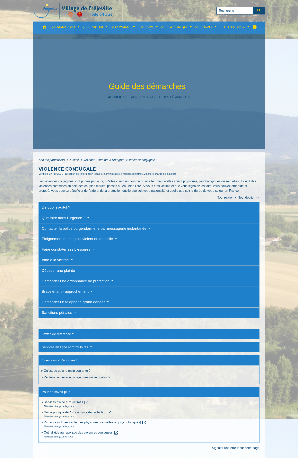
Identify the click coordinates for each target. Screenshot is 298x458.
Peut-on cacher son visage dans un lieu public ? (77, 377)
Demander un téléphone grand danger (74, 302)
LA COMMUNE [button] (121, 27)
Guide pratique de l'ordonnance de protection (78, 412)
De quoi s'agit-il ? (56, 207)
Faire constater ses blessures (66, 249)
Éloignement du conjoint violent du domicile (78, 239)
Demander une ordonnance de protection (76, 281)
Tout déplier (248, 197)
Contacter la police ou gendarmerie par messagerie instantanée (94, 228)
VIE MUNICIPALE (137, 97)
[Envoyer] (259, 10)
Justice (74, 160)
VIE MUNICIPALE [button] (64, 27)
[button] (44, 28)
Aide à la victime (56, 260)
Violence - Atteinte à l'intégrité (104, 160)
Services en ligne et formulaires (65, 347)
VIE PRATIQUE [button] (94, 27)
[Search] (234, 10)
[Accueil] (73, 11)
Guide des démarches (171, 97)
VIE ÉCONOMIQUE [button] (175, 27)
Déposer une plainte (59, 270)
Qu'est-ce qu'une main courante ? (67, 370)
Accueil (115, 97)
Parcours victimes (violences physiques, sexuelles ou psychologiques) (95, 422)
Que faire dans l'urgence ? (64, 218)
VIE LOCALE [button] (204, 27)
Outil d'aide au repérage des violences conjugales (81, 432)
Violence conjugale (142, 160)
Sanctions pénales (57, 312)
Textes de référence (56, 334)
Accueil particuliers (52, 160)
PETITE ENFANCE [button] (233, 27)
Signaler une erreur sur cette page (235, 448)
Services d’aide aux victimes (66, 402)
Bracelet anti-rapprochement (66, 291)
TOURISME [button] (146, 27)
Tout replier (228, 197)
